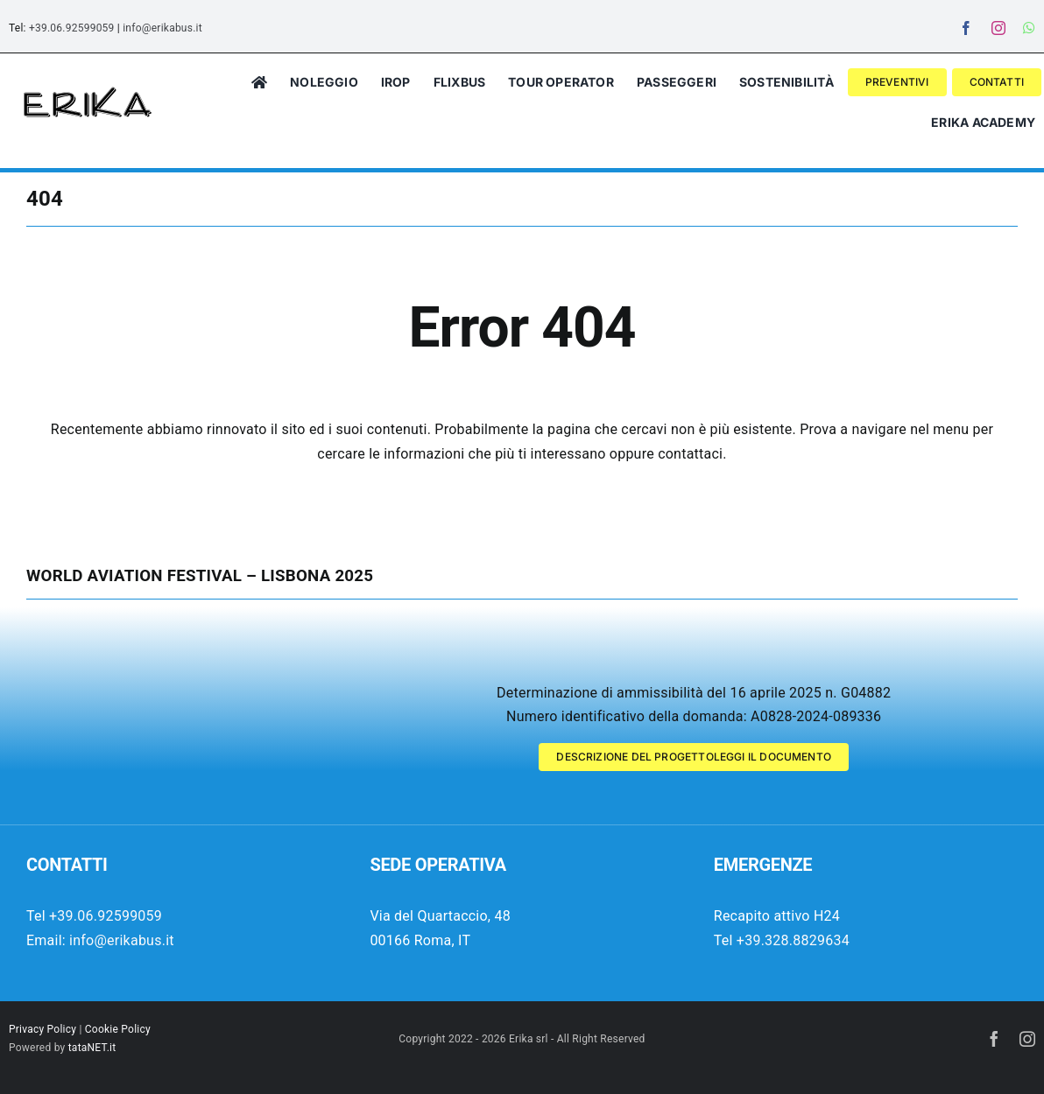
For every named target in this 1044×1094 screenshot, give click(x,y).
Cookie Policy (118, 1029)
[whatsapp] (1029, 28)
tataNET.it (92, 1047)
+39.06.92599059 (72, 28)
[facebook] (966, 28)
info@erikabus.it (162, 28)
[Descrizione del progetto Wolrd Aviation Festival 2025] (694, 757)
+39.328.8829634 (793, 940)
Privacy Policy (42, 1029)
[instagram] (998, 28)
